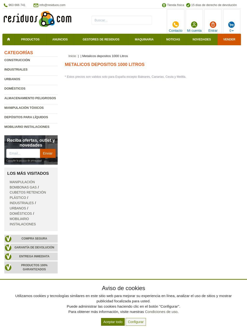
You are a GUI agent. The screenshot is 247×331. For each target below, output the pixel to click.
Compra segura (34, 238)
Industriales (15, 69)
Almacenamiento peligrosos (30, 98)
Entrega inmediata (34, 256)
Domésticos (14, 88)
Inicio (72, 56)
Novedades (202, 39)
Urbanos (12, 79)
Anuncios (60, 39)
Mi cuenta (194, 26)
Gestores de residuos (101, 39)
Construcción (17, 60)
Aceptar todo (112, 322)
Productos (30, 39)
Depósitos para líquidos (26, 117)
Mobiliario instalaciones (26, 127)
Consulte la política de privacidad (24, 160)
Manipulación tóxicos (24, 108)
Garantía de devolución (34, 247)
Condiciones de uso (161, 312)
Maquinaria (144, 39)
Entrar (213, 26)
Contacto (175, 26)
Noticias (173, 39)
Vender (229, 39)
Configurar (136, 322)
